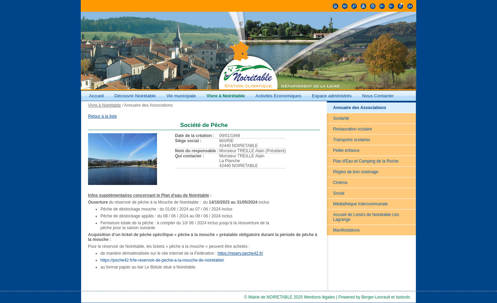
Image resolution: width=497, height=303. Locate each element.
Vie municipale (181, 95)
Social (338, 193)
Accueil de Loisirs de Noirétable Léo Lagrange (366, 217)
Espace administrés (331, 95)
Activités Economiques (278, 95)
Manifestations (346, 230)
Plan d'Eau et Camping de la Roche (366, 161)
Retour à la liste (102, 116)
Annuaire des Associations (359, 107)
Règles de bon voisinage (355, 171)
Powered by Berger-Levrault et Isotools (374, 297)
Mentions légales (319, 297)
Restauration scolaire (352, 129)
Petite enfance (346, 150)
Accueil (96, 95)
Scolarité (341, 118)
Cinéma (340, 182)
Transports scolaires (351, 139)
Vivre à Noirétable (225, 95)
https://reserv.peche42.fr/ (240, 253)
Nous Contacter (378, 95)
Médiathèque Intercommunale (360, 204)
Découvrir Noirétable (135, 95)
